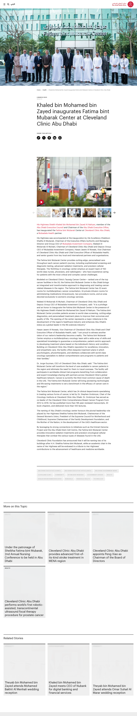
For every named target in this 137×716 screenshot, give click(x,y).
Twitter (44, 138)
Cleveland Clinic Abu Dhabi (97, 230)
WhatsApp (60, 138)
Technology (98, 479)
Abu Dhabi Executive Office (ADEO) (78, 470)
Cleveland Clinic (44, 474)
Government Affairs (95, 474)
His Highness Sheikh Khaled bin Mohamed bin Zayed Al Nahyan (66, 224)
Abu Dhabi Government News (106, 470)
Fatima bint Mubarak (65, 230)
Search (8, 4)
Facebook (49, 138)
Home (38, 90)
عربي (13, 4)
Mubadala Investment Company (77, 244)
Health (45, 90)
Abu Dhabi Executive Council (50, 227)
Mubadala (69, 479)
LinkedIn (54, 138)
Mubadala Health (46, 233)
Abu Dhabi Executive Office (95, 227)
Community (59, 474)
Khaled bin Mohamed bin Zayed (50, 479)
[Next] (114, 212)
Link (38, 138)
